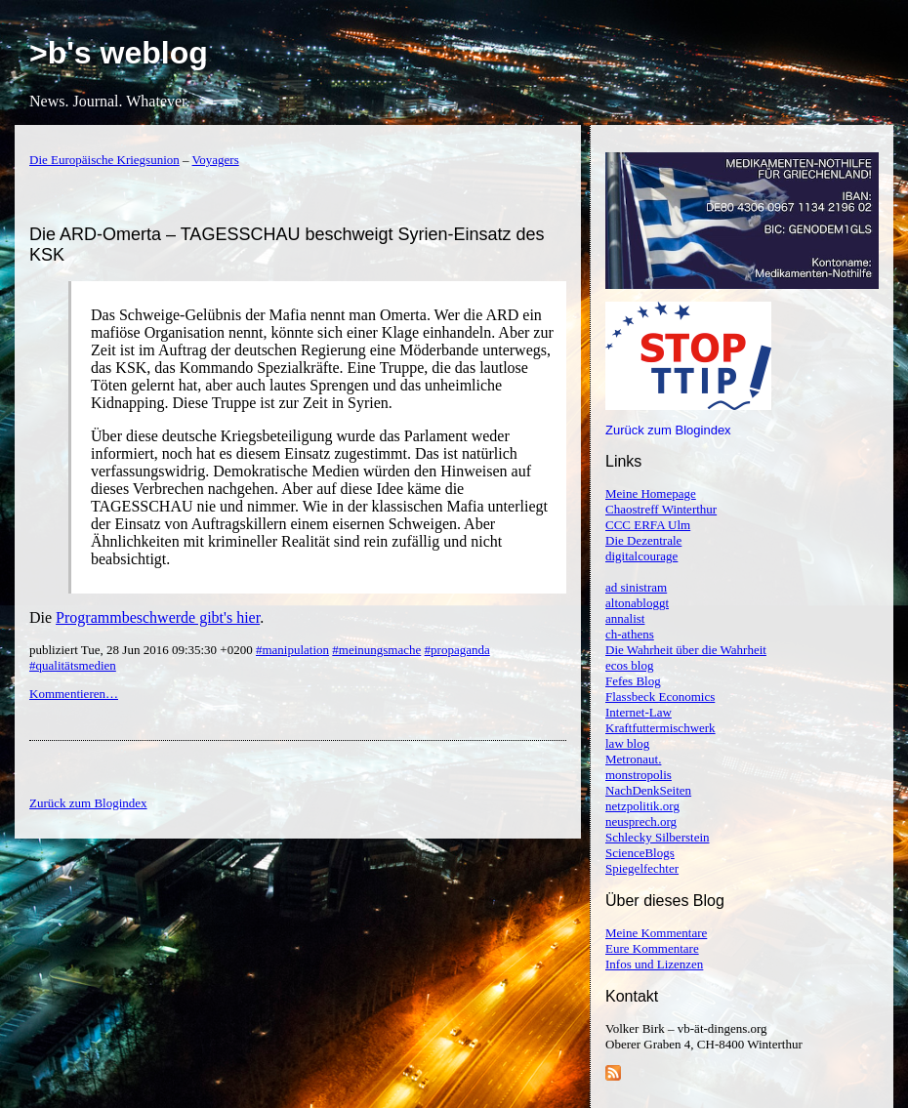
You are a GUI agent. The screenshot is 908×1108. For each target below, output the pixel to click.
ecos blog (629, 665)
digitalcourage (641, 556)
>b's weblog (118, 52)
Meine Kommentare (656, 932)
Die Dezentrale (643, 540)
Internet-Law (638, 712)
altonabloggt (637, 602)
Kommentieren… (73, 693)
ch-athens (629, 634)
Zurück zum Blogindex (668, 430)
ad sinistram (636, 587)
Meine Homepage (650, 493)
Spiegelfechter (642, 868)
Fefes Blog (633, 681)
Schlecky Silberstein (657, 837)
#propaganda (457, 649)
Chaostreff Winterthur (661, 509)
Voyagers (215, 159)
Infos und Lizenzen (654, 964)
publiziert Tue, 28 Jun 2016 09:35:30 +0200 (142, 649)
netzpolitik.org (642, 806)
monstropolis (638, 774)
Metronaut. (633, 759)
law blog (627, 743)
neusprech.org (641, 821)
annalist (624, 618)
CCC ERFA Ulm (647, 524)
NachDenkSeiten (648, 790)
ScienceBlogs (640, 852)
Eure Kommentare (652, 948)
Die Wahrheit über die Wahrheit (685, 649)
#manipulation (292, 649)
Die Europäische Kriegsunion (104, 159)
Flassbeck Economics (660, 696)
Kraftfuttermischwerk (660, 727)
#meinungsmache (376, 649)
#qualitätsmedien (72, 665)
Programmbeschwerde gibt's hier (158, 617)
